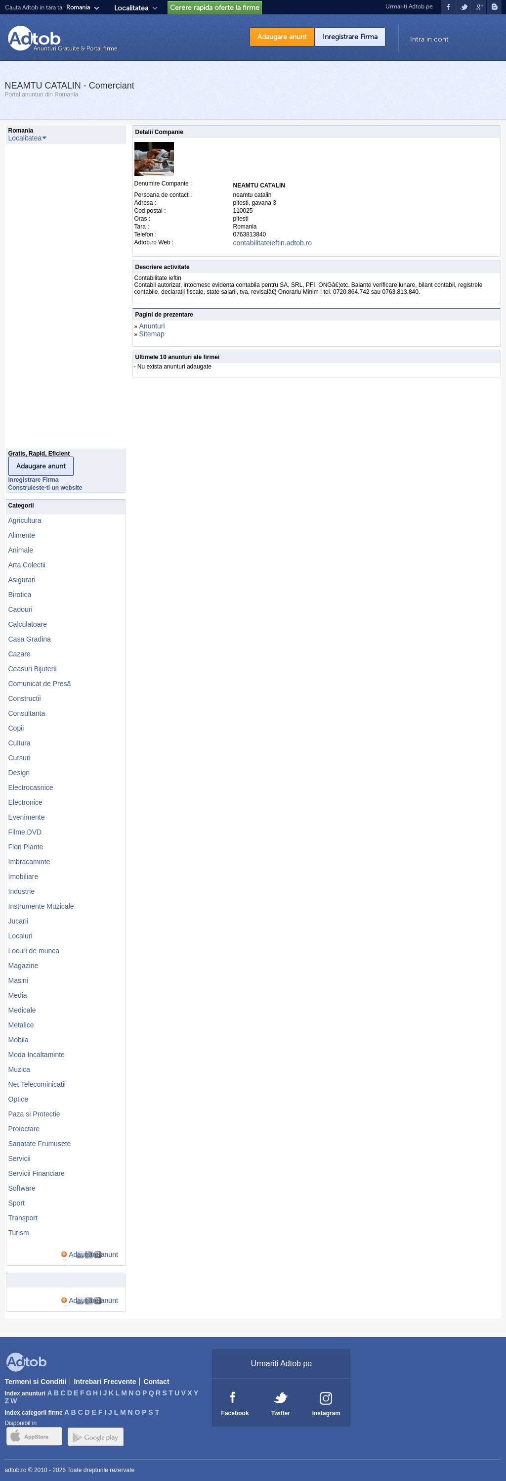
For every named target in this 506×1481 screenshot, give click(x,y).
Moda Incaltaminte (36, 1055)
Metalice (21, 1025)
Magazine (23, 966)
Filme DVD (25, 832)
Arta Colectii (26, 565)
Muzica (19, 1069)
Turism (18, 1233)
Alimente (21, 535)
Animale (21, 550)
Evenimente (26, 817)
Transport (23, 1218)
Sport (16, 1203)
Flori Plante (25, 847)
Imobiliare (23, 876)
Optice (18, 1099)
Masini (18, 980)
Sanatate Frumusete (39, 1144)
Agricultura (25, 520)
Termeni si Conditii (35, 1382)
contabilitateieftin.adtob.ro (272, 243)
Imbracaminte (29, 862)
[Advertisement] (45, 298)
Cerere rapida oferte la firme (214, 7)
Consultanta (26, 713)
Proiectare (24, 1129)
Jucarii (18, 921)
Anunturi (152, 326)
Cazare (19, 654)
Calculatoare (27, 624)
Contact (156, 1382)
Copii (16, 728)
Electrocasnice (30, 787)
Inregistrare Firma (350, 37)
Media (17, 995)
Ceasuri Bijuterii (32, 669)
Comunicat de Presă (39, 684)
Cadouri (20, 609)
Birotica (20, 595)
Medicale (22, 1010)
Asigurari (22, 580)
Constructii (24, 698)
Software (22, 1188)
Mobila (18, 1040)
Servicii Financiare (36, 1173)
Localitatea (131, 8)
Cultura (19, 743)
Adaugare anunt (282, 37)
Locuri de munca (34, 951)
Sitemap (152, 334)
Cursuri (19, 758)
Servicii (19, 1158)
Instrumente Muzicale (41, 906)
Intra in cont (429, 39)
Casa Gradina (29, 639)
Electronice (25, 802)
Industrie (21, 891)
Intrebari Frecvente (105, 1382)
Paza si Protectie (34, 1114)
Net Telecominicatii (37, 1084)
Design (19, 773)
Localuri (20, 936)
